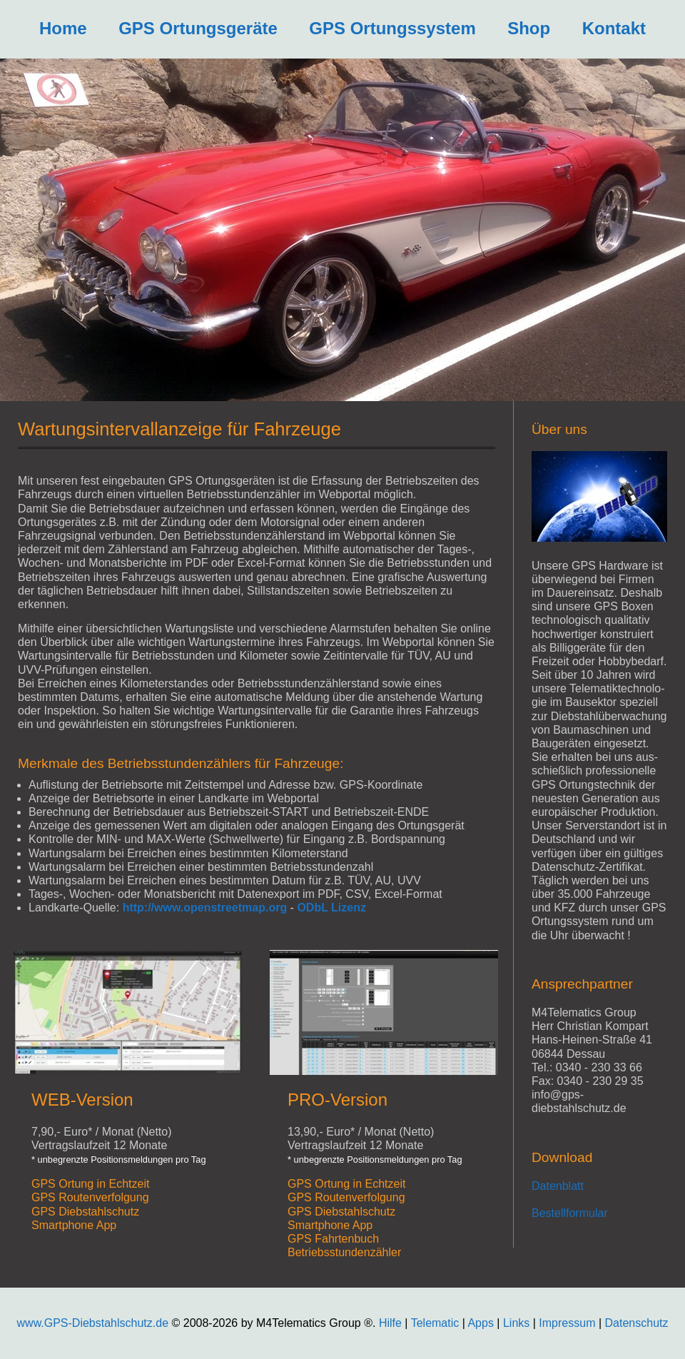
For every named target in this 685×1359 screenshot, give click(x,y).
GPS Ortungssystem (392, 28)
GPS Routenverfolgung (90, 1197)
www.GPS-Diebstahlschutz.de (93, 1323)
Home (63, 28)
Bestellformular (570, 1213)
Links (516, 1323)
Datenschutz (637, 1323)
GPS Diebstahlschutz (85, 1212)
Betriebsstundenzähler (344, 1252)
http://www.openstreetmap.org (205, 907)
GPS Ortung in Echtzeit (90, 1184)
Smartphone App (73, 1225)
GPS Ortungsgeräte (198, 28)
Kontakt (614, 28)
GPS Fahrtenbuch (333, 1239)
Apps (480, 1323)
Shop (528, 28)
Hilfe (390, 1323)
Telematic (435, 1323)
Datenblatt (558, 1186)
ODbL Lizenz (331, 907)
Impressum (569, 1323)
